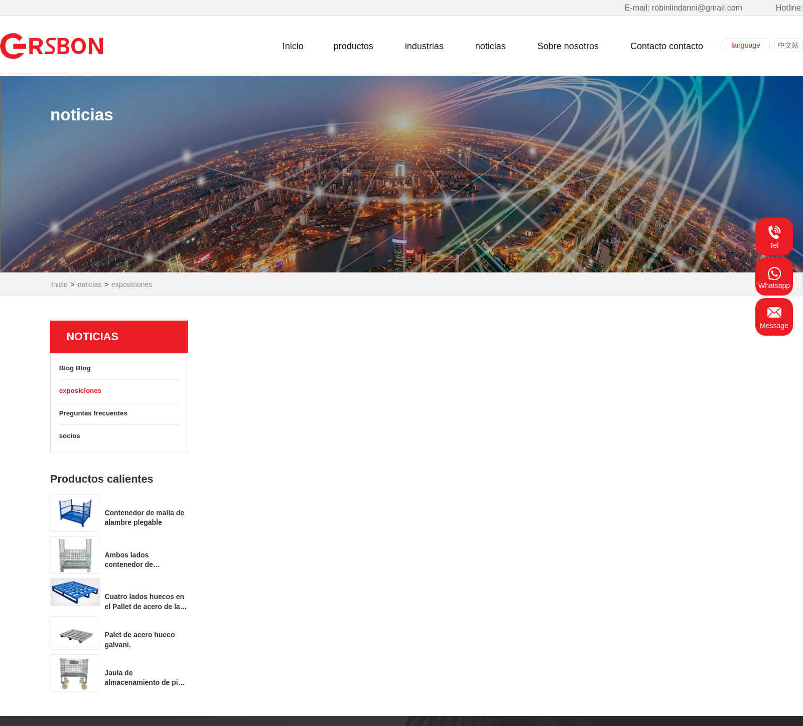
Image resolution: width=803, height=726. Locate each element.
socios (118, 436)
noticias (89, 284)
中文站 (788, 45)
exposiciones (131, 284)
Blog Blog (118, 369)
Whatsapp (774, 276)
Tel (774, 236)
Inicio (59, 284)
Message (774, 317)
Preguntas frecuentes (118, 414)
